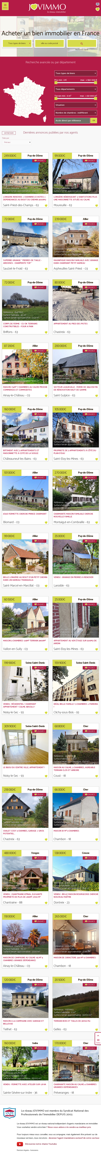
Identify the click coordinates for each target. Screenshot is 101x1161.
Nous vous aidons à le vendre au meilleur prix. (69, 1127)
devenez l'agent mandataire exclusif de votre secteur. (74, 1138)
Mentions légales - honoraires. (27, 1150)
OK (93, 120)
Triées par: (5, 138)
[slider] (55, 82)
